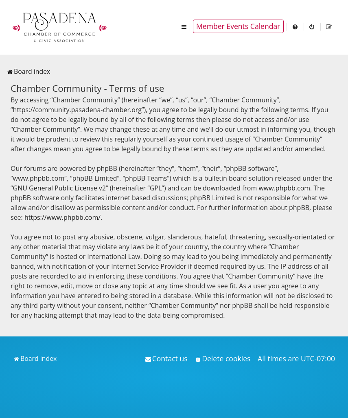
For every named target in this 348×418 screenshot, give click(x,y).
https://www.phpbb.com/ (62, 217)
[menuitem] (295, 26)
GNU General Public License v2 (59, 188)
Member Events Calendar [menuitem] (238, 26)
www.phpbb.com (284, 188)
